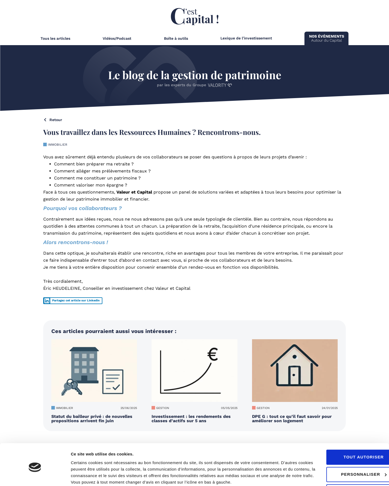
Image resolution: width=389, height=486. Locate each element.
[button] (72, 300)
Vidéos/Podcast (117, 38)
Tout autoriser (344, 435)
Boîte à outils (176, 38)
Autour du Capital (326, 38)
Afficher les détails (89, 475)
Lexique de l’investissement (246, 38)
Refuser (344, 470)
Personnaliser (344, 452)
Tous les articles (55, 38)
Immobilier (57, 145)
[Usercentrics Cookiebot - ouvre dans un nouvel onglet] (35, 475)
